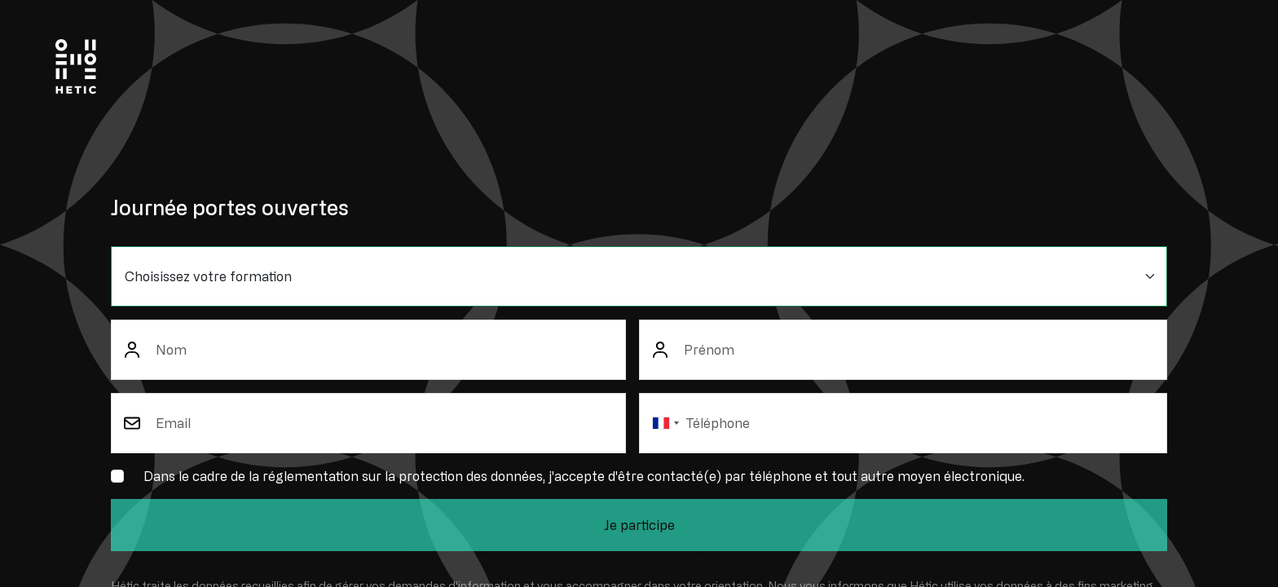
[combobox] (665, 423)
